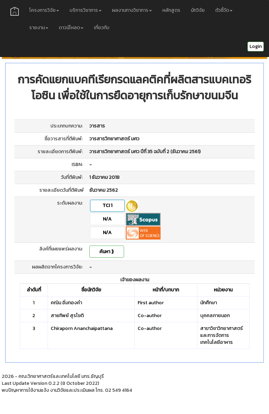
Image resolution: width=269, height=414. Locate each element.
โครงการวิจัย (44, 10)
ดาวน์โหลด (71, 27)
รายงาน (38, 27)
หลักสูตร (171, 10)
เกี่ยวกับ (101, 27)
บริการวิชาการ (85, 10)
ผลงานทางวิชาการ (132, 10)
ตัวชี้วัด (224, 10)
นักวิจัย (198, 10)
